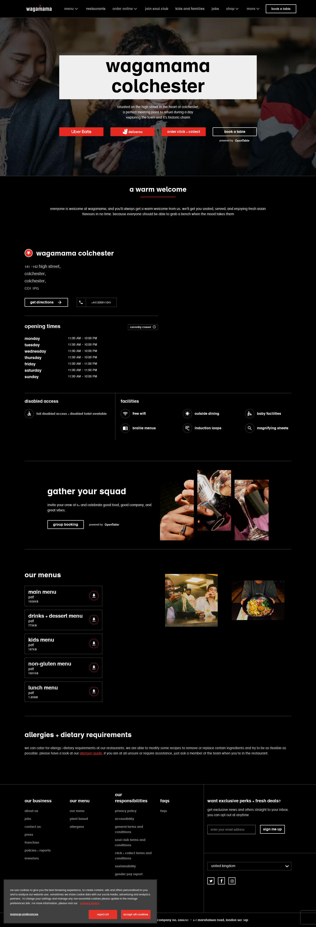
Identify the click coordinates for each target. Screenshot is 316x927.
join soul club (156, 9)
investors (32, 858)
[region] (80, 901)
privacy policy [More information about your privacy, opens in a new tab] (89, 903)
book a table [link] (281, 9)
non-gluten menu (63, 667)
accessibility (124, 819)
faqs (163, 811)
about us (31, 811)
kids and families (190, 9)
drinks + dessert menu (63, 620)
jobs (215, 9)
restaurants (96, 9)
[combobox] (249, 866)
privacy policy (125, 811)
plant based (79, 819)
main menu (63, 596)
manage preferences (24, 914)
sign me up (272, 829)
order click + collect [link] (183, 132)
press (29, 834)
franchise (32, 842)
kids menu (63, 644)
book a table (234, 132)
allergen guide (91, 753)
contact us (33, 826)
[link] (81, 131)
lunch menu (63, 691)
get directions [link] (46, 302)
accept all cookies (135, 914)
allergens (77, 826)
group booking (65, 524)
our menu (77, 811)
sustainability (125, 866)
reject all (103, 914)
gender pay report (129, 874)
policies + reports (38, 850)
